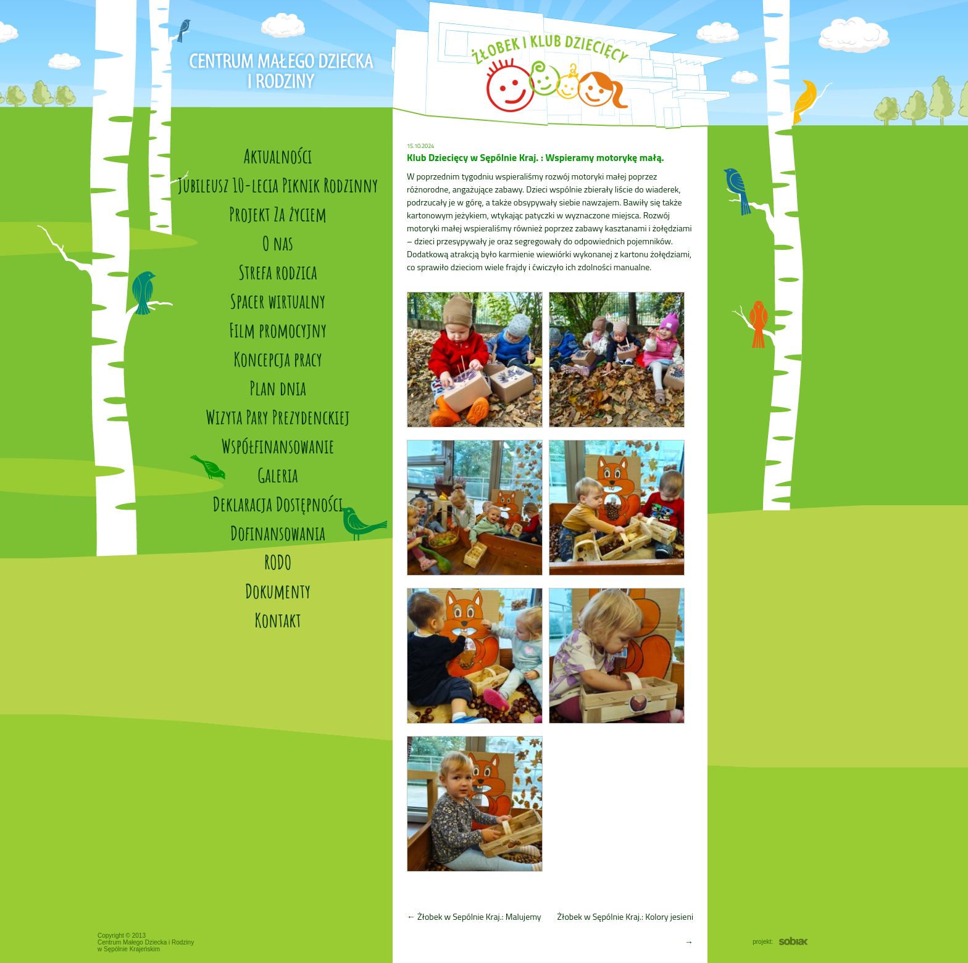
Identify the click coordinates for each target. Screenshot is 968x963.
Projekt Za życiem (278, 213)
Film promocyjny (278, 329)
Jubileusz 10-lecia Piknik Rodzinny (278, 184)
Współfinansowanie (277, 445)
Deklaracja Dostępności (278, 503)
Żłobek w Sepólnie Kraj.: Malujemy (474, 916)
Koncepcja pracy (277, 358)
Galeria (277, 474)
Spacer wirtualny (277, 300)
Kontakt (277, 619)
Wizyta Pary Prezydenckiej (277, 416)
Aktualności (277, 155)
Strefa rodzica (278, 271)
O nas (277, 242)
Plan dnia (277, 387)
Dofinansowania (277, 532)
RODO (277, 561)
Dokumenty (278, 590)
